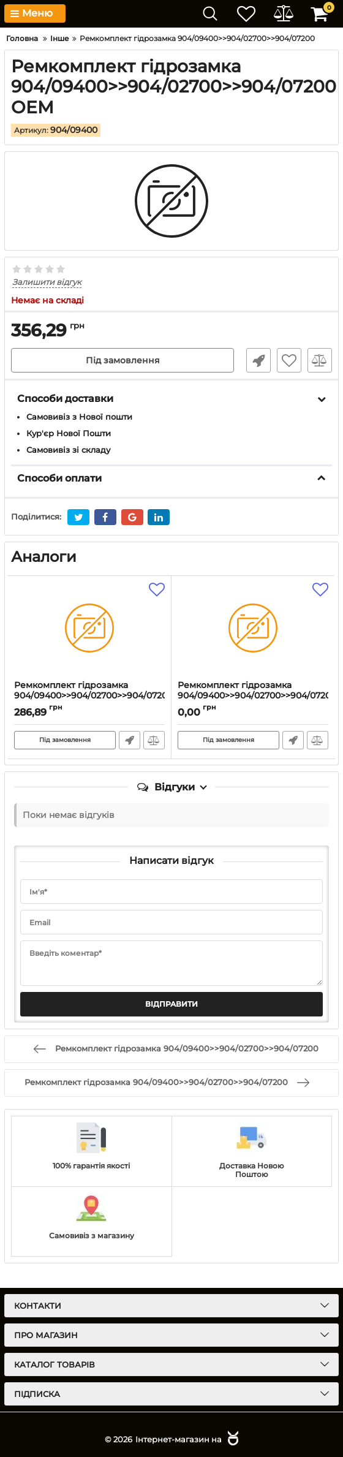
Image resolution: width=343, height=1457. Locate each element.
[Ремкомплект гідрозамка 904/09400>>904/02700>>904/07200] (89, 628)
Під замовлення (123, 360)
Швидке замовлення (258, 360)
